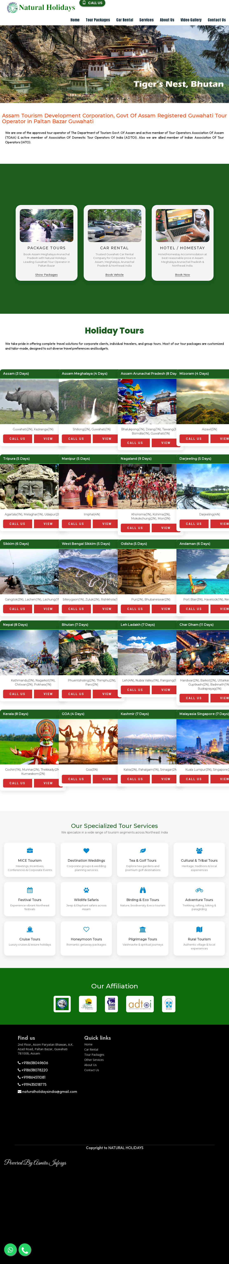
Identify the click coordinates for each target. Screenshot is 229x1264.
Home (75, 20)
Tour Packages (98, 20)
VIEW (48, 438)
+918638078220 (33, 1070)
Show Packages (46, 274)
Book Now (182, 274)
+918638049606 (33, 1062)
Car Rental (124, 20)
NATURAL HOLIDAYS (125, 1147)
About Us (167, 20)
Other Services (94, 1060)
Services (146, 20)
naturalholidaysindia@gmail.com (47, 1091)
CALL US (17, 438)
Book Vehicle (114, 274)
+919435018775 (32, 1084)
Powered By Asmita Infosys (35, 1163)
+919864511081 (31, 1077)
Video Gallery (191, 20)
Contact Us (217, 20)
